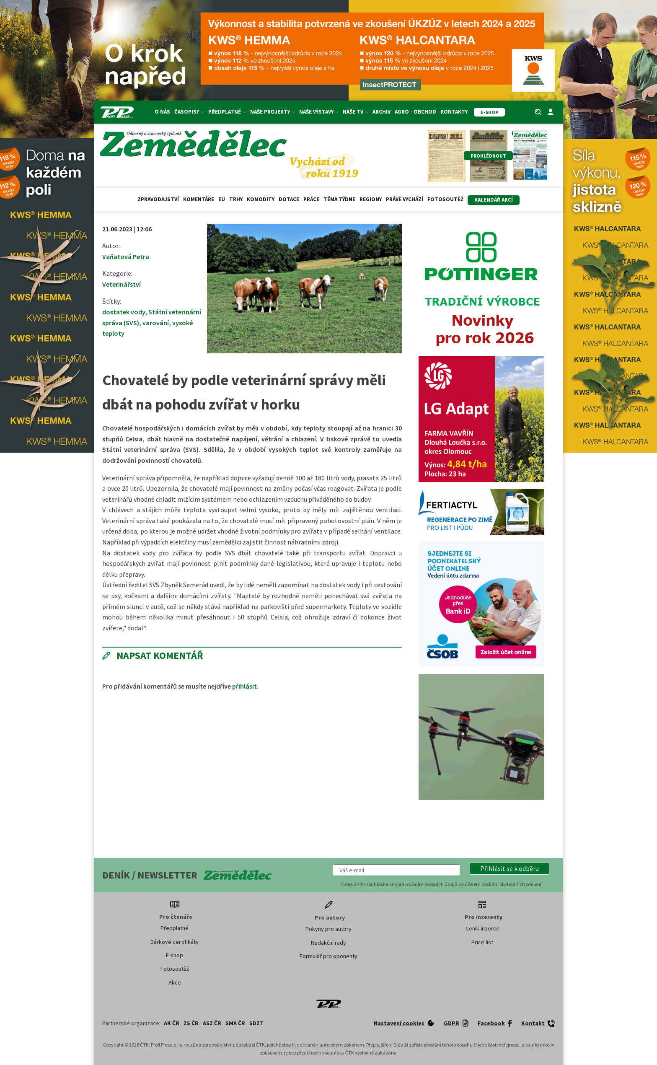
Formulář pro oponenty (328, 956)
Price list (482, 942)
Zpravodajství (158, 199)
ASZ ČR (212, 1023)
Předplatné (227, 111)
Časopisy (189, 111)
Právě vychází (404, 199)
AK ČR (171, 1023)
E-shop (174, 955)
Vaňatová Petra (125, 256)
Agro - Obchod (415, 111)
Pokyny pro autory (328, 929)
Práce (311, 199)
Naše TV (355, 111)
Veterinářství (121, 284)
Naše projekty (272, 111)
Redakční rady (328, 942)
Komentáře (198, 199)
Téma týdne (339, 199)
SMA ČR (235, 1023)
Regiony (371, 199)
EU (221, 199)
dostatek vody (123, 312)
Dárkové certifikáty (174, 942)
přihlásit (244, 686)
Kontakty (454, 111)
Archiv (381, 111)
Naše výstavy (319, 111)
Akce (174, 982)
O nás (162, 111)
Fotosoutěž (445, 199)
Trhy (236, 199)
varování (155, 323)
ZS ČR (191, 1023)
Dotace (289, 199)
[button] (509, 868)
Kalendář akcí (493, 199)
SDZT (256, 1023)
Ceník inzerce (482, 928)
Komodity (260, 199)
